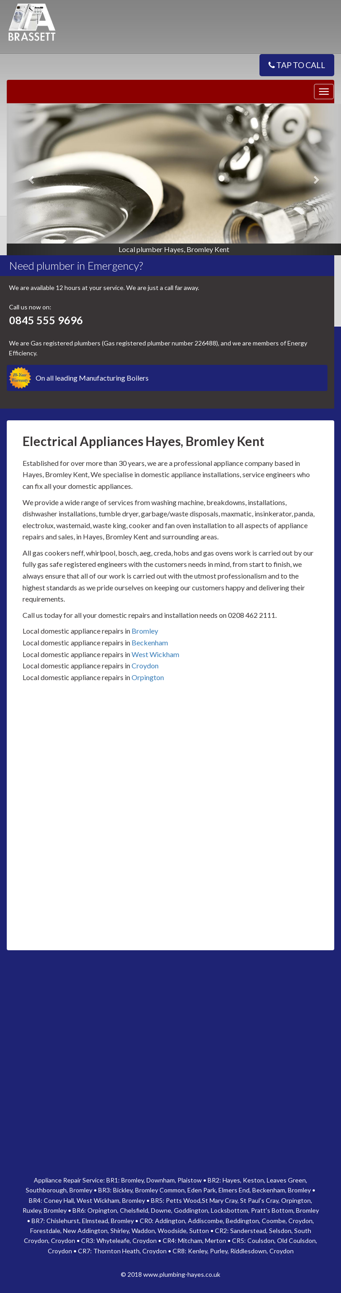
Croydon (145, 665)
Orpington (148, 677)
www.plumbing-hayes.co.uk (181, 1274)
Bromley (145, 630)
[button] (32, 179)
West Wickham (155, 654)
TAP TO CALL (296, 65)
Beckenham (150, 642)
